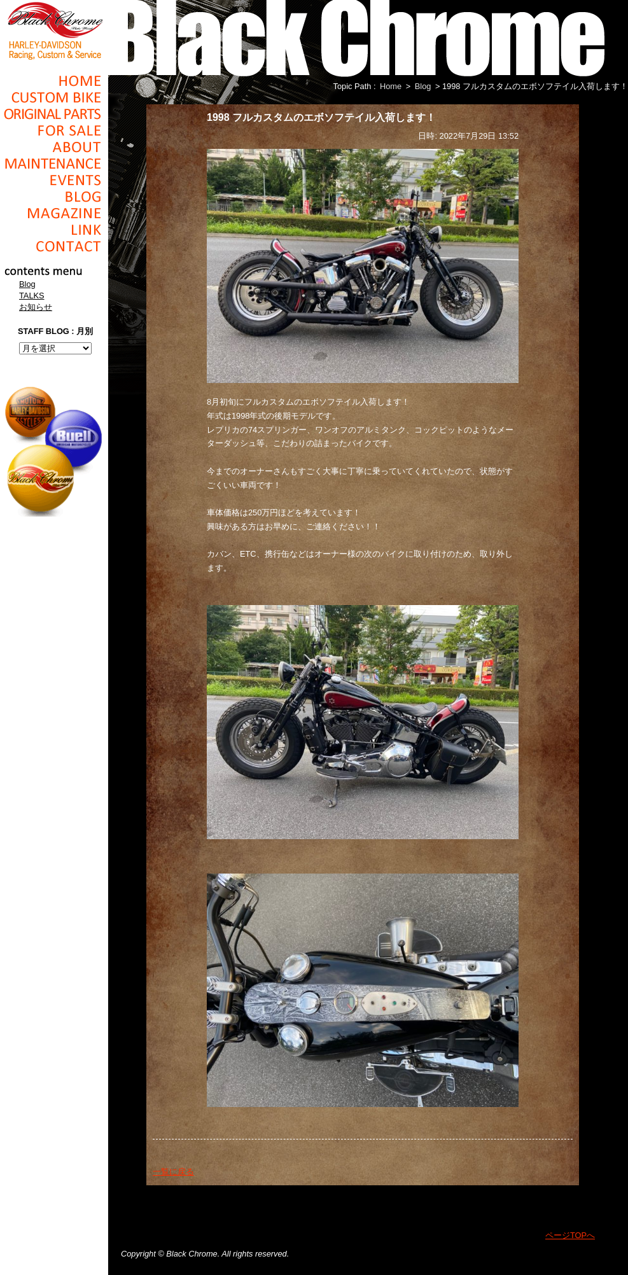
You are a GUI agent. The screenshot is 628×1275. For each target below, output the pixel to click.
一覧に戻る (173, 1171)
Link (54, 229)
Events (54, 180)
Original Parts (54, 114)
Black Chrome (54, 30)
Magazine (54, 213)
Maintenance (54, 163)
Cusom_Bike (54, 97)
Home (54, 81)
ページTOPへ (570, 1235)
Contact (54, 246)
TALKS (32, 295)
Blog (54, 196)
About (54, 147)
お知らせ (35, 307)
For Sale (54, 130)
